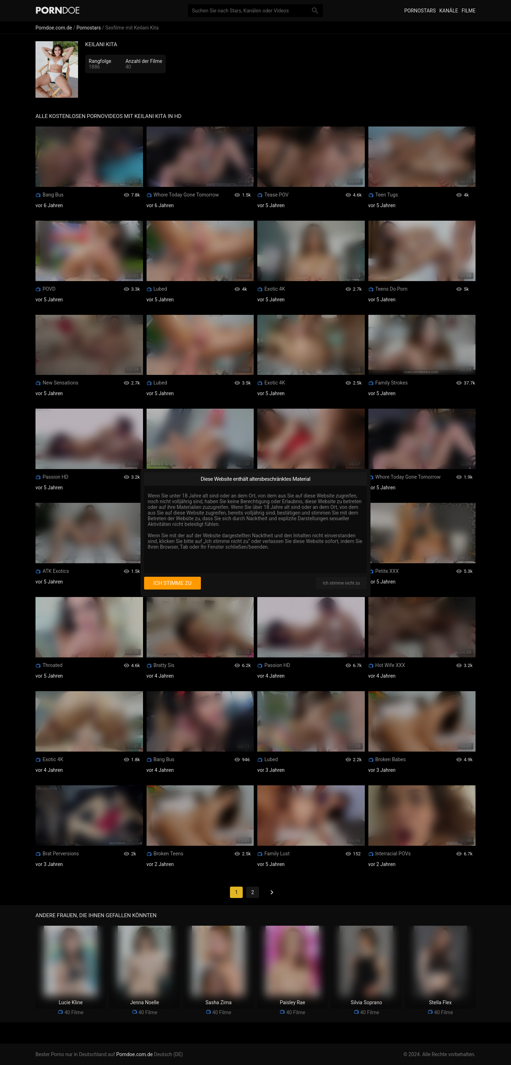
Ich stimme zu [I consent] (172, 583)
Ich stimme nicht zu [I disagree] (341, 583)
